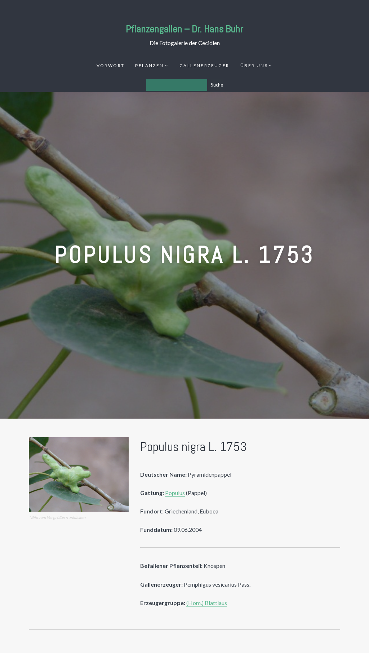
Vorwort (111, 65)
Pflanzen (149, 65)
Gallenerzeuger (204, 65)
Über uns (254, 65)
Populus (175, 492)
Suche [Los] (217, 85)
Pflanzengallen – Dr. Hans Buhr (184, 29)
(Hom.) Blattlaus (206, 602)
